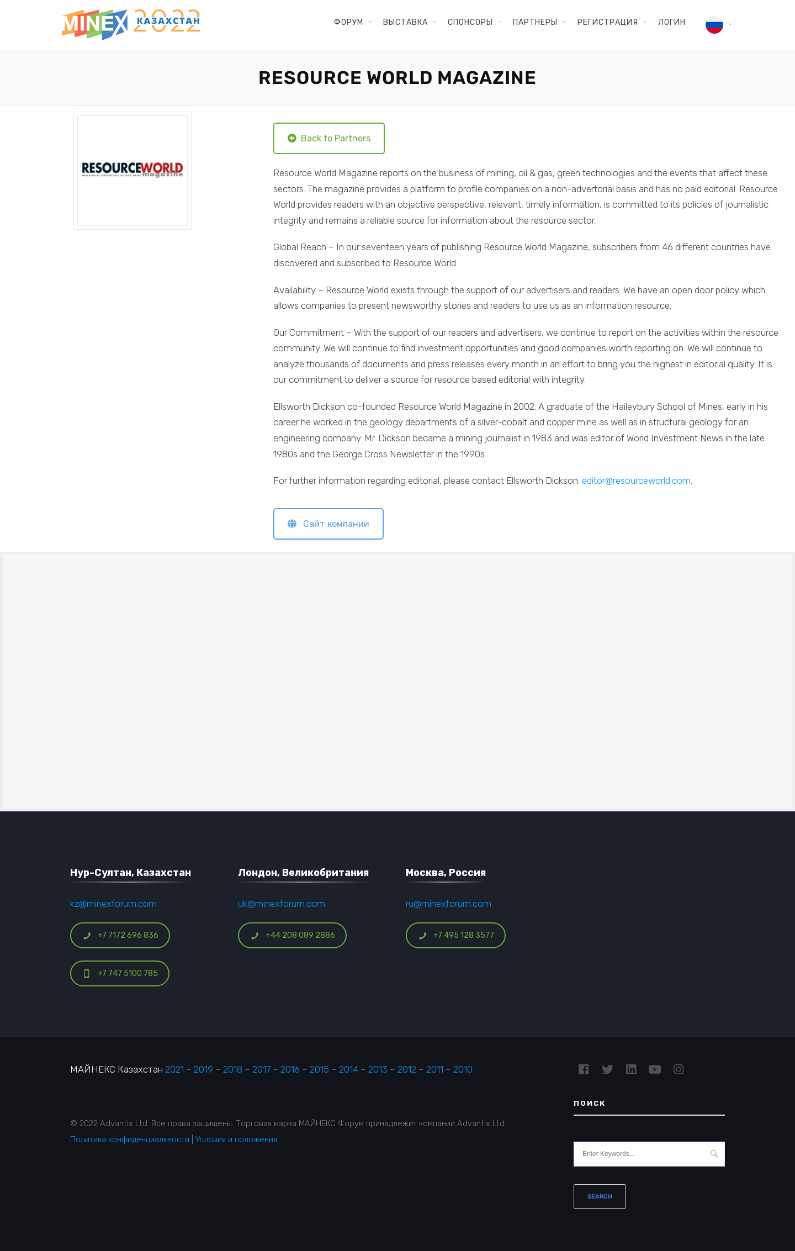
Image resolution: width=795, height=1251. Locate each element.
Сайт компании (328, 524)
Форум (348, 22)
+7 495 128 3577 (456, 935)
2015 (319, 1069)
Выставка (405, 22)
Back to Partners (329, 138)
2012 (407, 1069)
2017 (261, 1069)
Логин (672, 22)
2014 (348, 1069)
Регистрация (607, 22)
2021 (174, 1069)
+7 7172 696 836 (120, 935)
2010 (463, 1069)
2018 (232, 1069)
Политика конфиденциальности (129, 1139)
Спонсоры (470, 22)
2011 (434, 1069)
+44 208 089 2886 (292, 935)
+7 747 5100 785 (120, 973)
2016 (290, 1069)
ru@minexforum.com (448, 903)
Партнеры (535, 22)
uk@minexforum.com (281, 903)
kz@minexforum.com (113, 903)
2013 (378, 1069)
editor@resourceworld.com (636, 480)
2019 (203, 1069)
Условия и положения (236, 1139)
